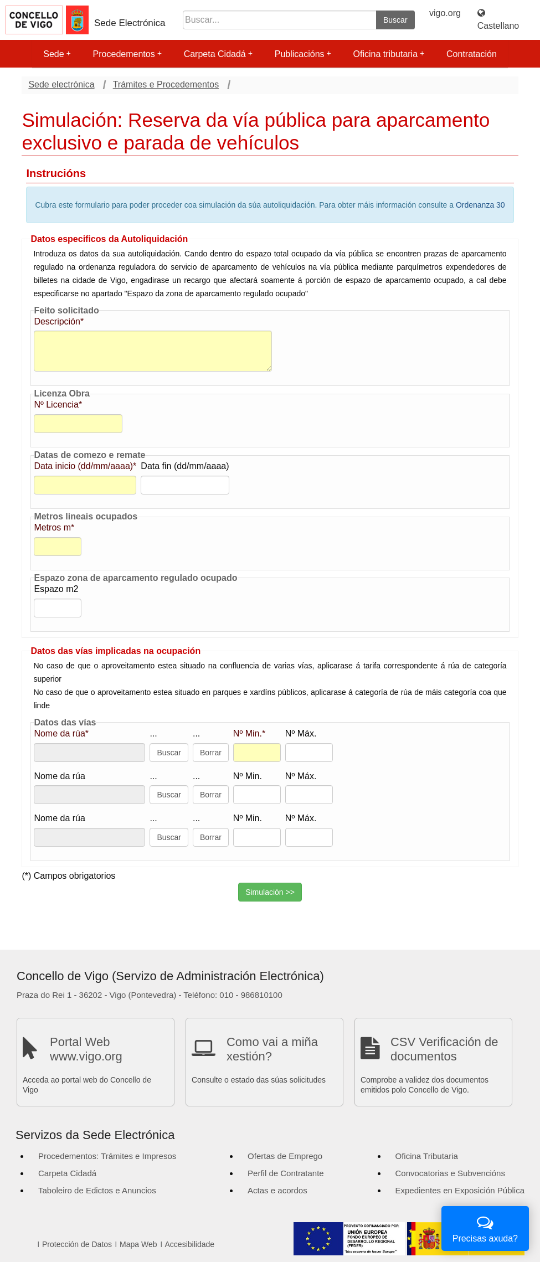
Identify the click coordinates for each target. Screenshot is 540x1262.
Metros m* (54, 527)
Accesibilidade (190, 1244)
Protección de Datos (77, 1244)
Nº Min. (247, 776)
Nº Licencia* (58, 404)
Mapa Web (138, 1244)
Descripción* (59, 321)
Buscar (395, 20)
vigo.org (445, 13)
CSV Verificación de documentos (444, 1049)
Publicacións (303, 54)
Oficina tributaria (389, 54)
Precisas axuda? (485, 1227)
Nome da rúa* (61, 733)
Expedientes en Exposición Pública (459, 1190)
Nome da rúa (59, 776)
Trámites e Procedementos (166, 84)
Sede (56, 54)
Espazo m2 (56, 589)
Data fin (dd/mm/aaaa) (185, 466)
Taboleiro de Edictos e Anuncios (97, 1190)
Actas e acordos (277, 1190)
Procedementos (127, 54)
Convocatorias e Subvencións (450, 1173)
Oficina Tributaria (426, 1156)
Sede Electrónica (130, 23)
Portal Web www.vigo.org (86, 1049)
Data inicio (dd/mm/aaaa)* (85, 466)
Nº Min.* (249, 733)
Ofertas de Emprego (285, 1156)
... (153, 733)
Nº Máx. (301, 733)
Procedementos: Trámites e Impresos (107, 1156)
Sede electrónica (61, 84)
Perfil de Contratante (286, 1173)
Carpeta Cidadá (218, 54)
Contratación (471, 54)
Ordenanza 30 (480, 204)
